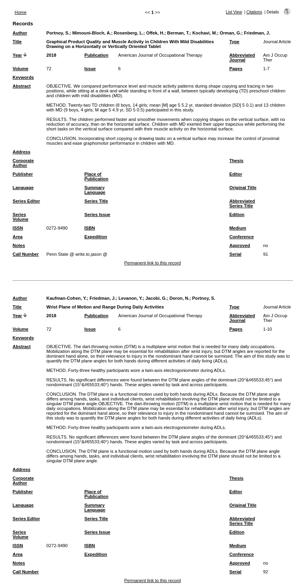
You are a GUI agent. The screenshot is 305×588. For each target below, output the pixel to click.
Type (234, 41)
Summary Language (94, 190)
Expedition (95, 236)
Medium (237, 228)
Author (20, 33)
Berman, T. (178, 33)
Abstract (22, 86)
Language (23, 187)
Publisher (23, 174)
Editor (235, 174)
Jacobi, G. (155, 298)
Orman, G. (230, 33)
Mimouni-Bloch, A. (91, 33)
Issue (90, 68)
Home (21, 12)
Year (17, 55)
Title (17, 41)
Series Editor (26, 201)
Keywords (23, 77)
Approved (239, 245)
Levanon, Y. (130, 298)
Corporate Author (23, 163)
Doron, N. (179, 298)
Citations (254, 12)
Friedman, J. (257, 33)
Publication (96, 55)
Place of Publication (96, 176)
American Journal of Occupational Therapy (160, 55)
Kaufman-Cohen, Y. (66, 298)
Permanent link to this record (152, 262)
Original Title (242, 187)
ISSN (18, 228)
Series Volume (21, 217)
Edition (236, 214)
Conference (241, 236)
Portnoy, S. (57, 33)
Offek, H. (155, 33)
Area (18, 236)
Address (22, 151)
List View (234, 12)
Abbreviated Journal (242, 57)
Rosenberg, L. (129, 33)
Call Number (26, 254)
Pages (235, 68)
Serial (235, 254)
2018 (51, 55)
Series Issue (97, 214)
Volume (21, 68)
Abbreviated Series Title (242, 203)
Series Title (96, 201)
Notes (19, 245)
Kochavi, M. (204, 33)
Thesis (236, 160)
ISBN (89, 228)
